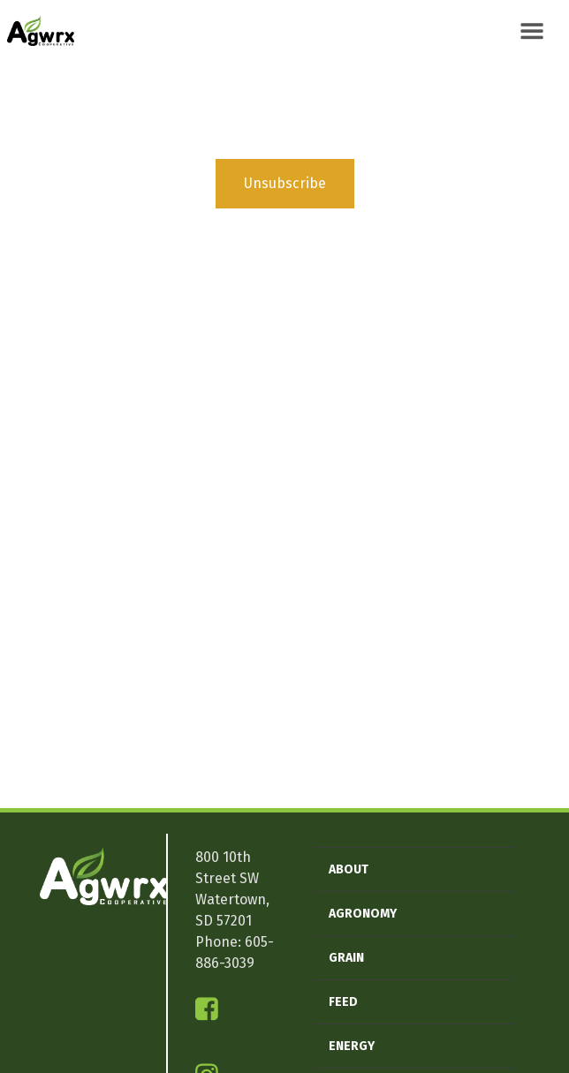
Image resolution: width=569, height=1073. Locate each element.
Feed (343, 1001)
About (348, 869)
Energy (352, 1046)
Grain (346, 957)
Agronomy (363, 913)
